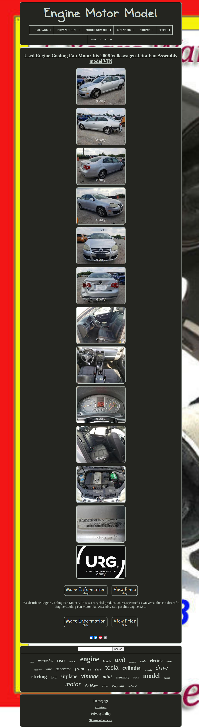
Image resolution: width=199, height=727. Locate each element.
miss (32, 662)
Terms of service (100, 720)
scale (143, 661)
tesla (112, 667)
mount (72, 661)
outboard (132, 686)
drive (162, 667)
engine (89, 659)
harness (38, 669)
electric (156, 660)
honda (107, 661)
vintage (90, 676)
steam (105, 686)
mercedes (45, 660)
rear (61, 660)
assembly (122, 677)
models (148, 670)
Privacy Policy (101, 714)
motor (73, 684)
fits (89, 669)
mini (107, 676)
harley (167, 677)
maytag (118, 686)
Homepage (100, 701)
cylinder (131, 668)
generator (63, 669)
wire (48, 669)
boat (136, 677)
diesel (98, 669)
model (151, 675)
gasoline (132, 662)
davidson (91, 686)
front (79, 668)
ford (54, 677)
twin (169, 661)
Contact (100, 707)
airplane (68, 676)
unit (120, 660)
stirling (39, 676)
